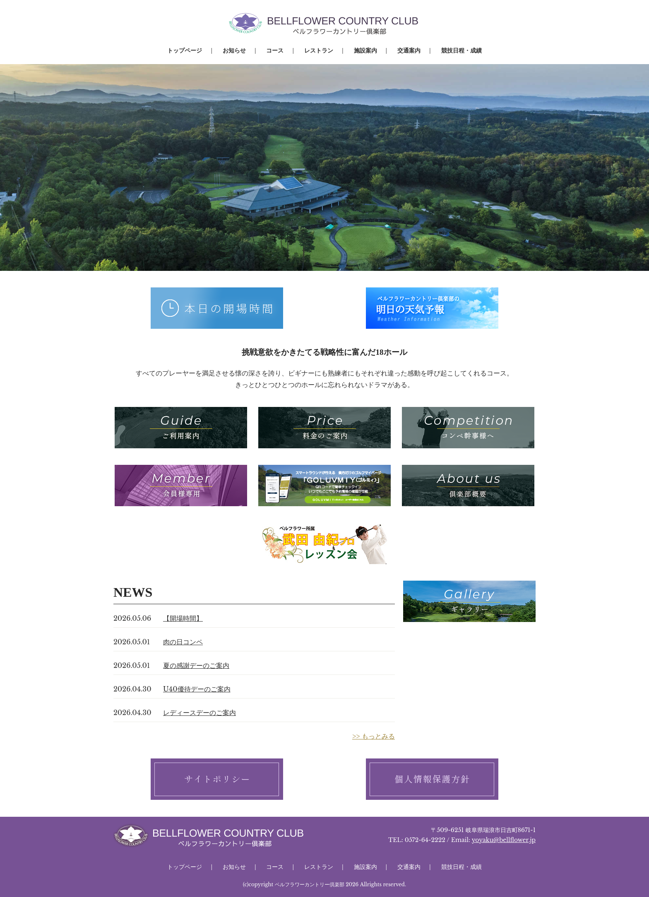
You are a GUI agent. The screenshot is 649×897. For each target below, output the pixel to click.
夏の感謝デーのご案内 (196, 665)
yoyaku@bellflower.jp (504, 840)
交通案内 (409, 50)
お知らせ (234, 50)
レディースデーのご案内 (199, 712)
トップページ (184, 50)
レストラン (318, 50)
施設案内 (365, 50)
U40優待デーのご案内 (197, 689)
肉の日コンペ (183, 642)
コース (275, 50)
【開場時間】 (183, 618)
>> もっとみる (373, 736)
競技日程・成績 (461, 50)
